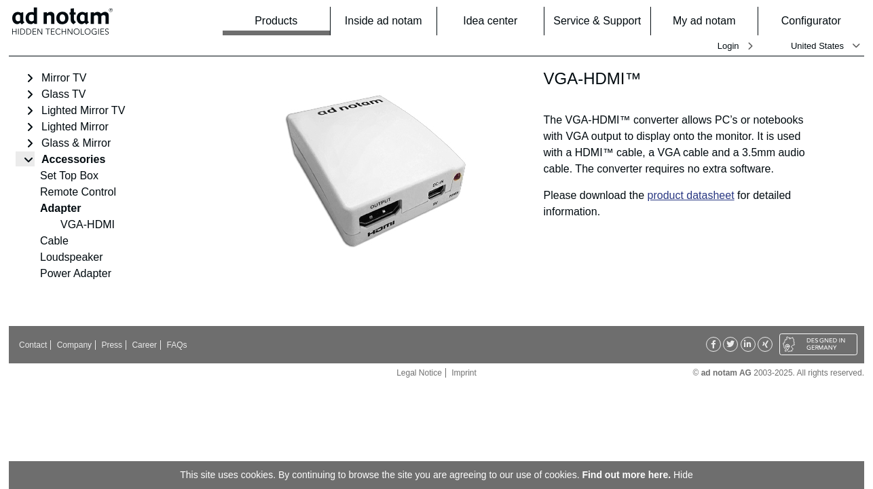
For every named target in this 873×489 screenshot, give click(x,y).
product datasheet (691, 195)
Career (144, 345)
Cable (54, 241)
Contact (33, 345)
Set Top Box (69, 175)
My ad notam (711, 20)
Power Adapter (75, 273)
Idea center (499, 20)
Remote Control (78, 192)
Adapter (60, 208)
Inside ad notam (386, 20)
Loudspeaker (71, 257)
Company (74, 345)
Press (111, 345)
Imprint (464, 373)
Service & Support (597, 20)
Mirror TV (63, 78)
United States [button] (817, 46)
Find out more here (625, 474)
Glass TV (63, 94)
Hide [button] (683, 474)
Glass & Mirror (76, 143)
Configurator (818, 20)
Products (288, 20)
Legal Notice (419, 373)
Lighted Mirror (75, 126)
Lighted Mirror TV (83, 110)
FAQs (176, 345)
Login (728, 46)
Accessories (73, 159)
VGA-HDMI (87, 224)
